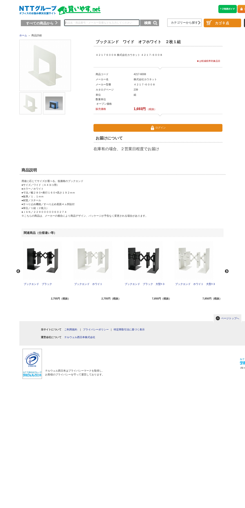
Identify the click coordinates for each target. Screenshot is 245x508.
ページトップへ (230, 318)
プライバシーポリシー (96, 329)
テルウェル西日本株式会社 (79, 337)
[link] (73, 356)
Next (227, 271)
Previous (18, 271)
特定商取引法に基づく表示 (129, 329)
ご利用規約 (70, 329)
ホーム (23, 35)
